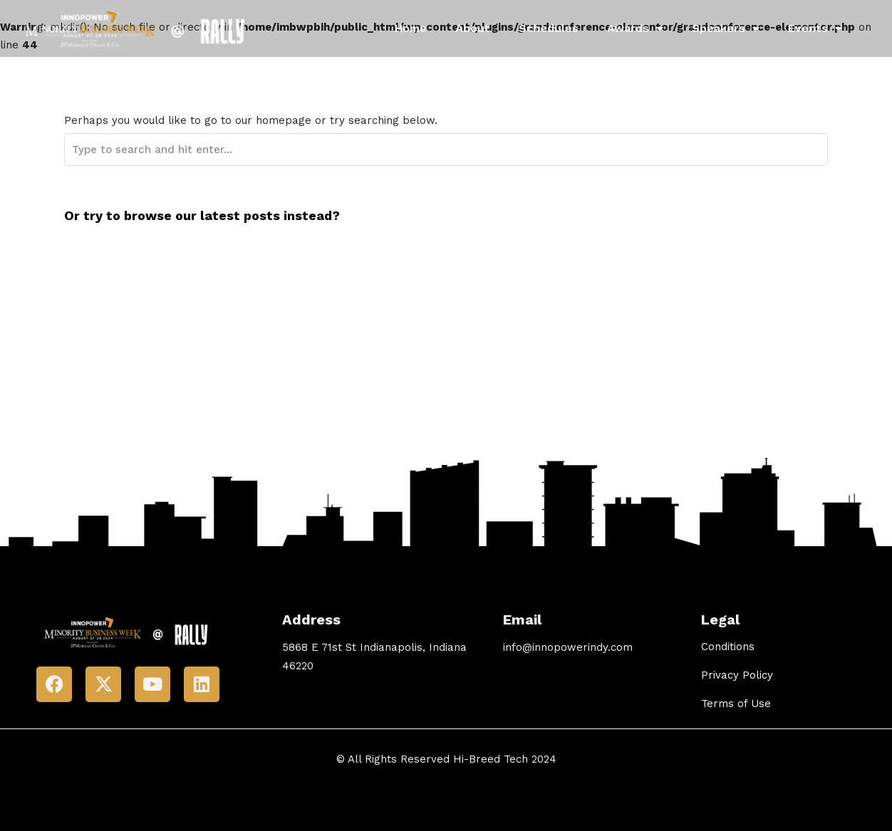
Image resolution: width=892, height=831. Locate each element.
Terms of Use (736, 703)
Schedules (549, 28)
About (472, 28)
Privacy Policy (737, 675)
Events (815, 28)
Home (411, 28)
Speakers (725, 28)
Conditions (727, 646)
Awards (635, 28)
